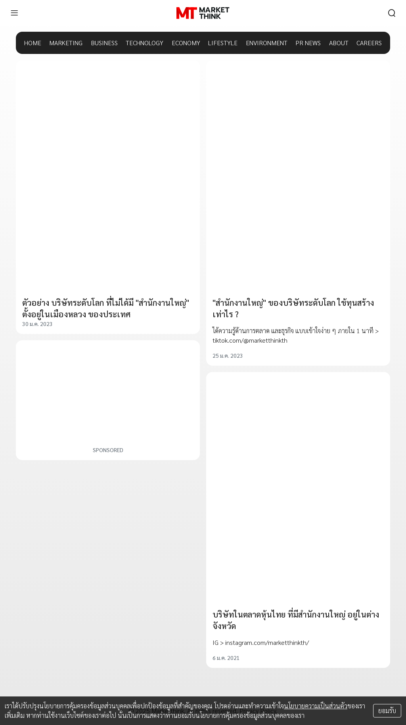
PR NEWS (308, 42)
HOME (32, 42)
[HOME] (202, 13)
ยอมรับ (387, 710)
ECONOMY (186, 42)
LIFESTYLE (222, 42)
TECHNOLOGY (144, 42)
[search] (392, 13)
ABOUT (339, 42)
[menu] (14, 13)
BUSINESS (104, 42)
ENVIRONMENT (266, 42)
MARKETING (65, 42)
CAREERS (369, 42)
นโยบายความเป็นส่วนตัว (315, 706)
